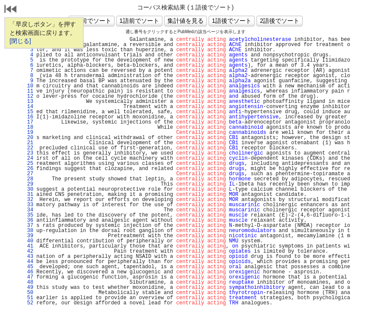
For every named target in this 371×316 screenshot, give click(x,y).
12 (28, 96)
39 (28, 236)
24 (28, 158)
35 (28, 215)
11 (28, 91)
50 (28, 293)
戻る (10, 10)
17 (28, 122)
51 (28, 298)
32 (28, 200)
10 (28, 86)
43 (28, 257)
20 (28, 138)
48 (28, 282)
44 (28, 262)
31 (28, 195)
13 (28, 102)
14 (28, 107)
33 (28, 205)
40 (28, 241)
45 (28, 267)
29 (28, 184)
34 (28, 210)
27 (28, 174)
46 (28, 272)
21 (28, 143)
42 (28, 251)
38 (28, 231)
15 (28, 112)
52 (28, 303)
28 (28, 179)
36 (28, 220)
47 (28, 277)
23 (28, 153)
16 (28, 117)
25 (28, 164)
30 (28, 189)
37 (28, 226)
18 (28, 127)
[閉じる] (20, 40)
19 (28, 133)
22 (28, 148)
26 (28, 169)
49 (28, 288)
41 (28, 246)
